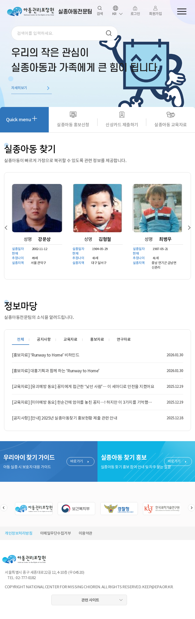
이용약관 (85, 533)
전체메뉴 (181, 11)
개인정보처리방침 (18, 533)
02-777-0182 (26, 577)
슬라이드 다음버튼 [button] (191, 507)
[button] (8, 227)
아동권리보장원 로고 (30, 11)
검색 (108, 33)
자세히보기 (19, 89)
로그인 (135, 13)
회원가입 (155, 13)
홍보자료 (97, 339)
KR (114, 13)
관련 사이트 (90, 600)
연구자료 (124, 339)
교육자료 (70, 339)
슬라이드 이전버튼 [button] (3, 507)
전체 (20, 339)
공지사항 (44, 339)
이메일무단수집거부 (55, 533)
